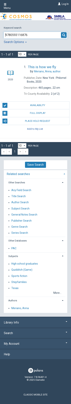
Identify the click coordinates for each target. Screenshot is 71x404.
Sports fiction (19, 275)
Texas (15, 288)
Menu (7, 6)
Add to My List (35, 128)
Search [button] (35, 333)
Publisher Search (21, 220)
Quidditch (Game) (21, 269)
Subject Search (20, 208)
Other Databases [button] (17, 240)
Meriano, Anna (20, 308)
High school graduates (24, 263)
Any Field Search (21, 190)
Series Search (19, 232)
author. (47, 71)
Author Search (20, 202)
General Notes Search (24, 214)
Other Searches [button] (16, 182)
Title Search (18, 196)
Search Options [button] (15, 42)
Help (7, 354)
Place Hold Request (26, 121)
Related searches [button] (18, 174)
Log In (65, 3)
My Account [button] (35, 343)
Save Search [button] (35, 164)
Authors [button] (12, 300)
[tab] (35, 173)
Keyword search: (13, 27)
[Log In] (59, 3)
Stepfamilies (19, 282)
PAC (13, 248)
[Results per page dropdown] (22, 54)
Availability (23, 105)
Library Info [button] (35, 322)
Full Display (23, 113)
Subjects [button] (13, 256)
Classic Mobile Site (35, 394)
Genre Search (19, 226)
